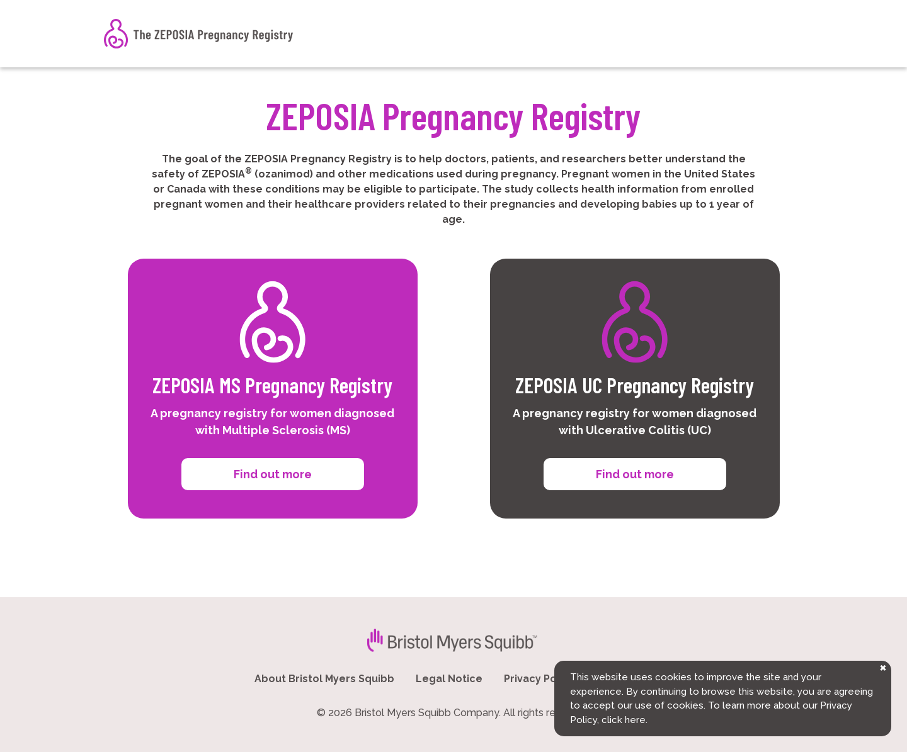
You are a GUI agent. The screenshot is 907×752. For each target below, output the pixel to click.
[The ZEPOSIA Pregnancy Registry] (198, 33)
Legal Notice (449, 679)
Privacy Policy (539, 679)
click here (624, 720)
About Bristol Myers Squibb (324, 679)
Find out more (273, 474)
